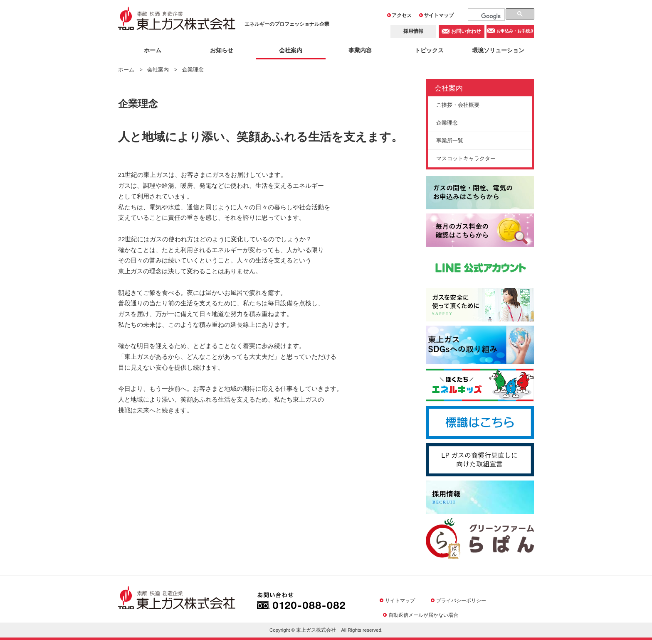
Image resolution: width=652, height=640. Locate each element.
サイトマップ (439, 15)
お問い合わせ (466, 31)
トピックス (429, 50)
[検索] (491, 16)
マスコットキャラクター (466, 158)
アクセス (402, 15)
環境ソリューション (498, 50)
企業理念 (447, 123)
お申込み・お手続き (515, 31)
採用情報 (413, 31)
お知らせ (221, 50)
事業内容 (360, 50)
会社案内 (290, 50)
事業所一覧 (449, 140)
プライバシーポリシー (461, 600)
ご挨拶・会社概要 (457, 105)
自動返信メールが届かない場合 (423, 615)
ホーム (152, 50)
